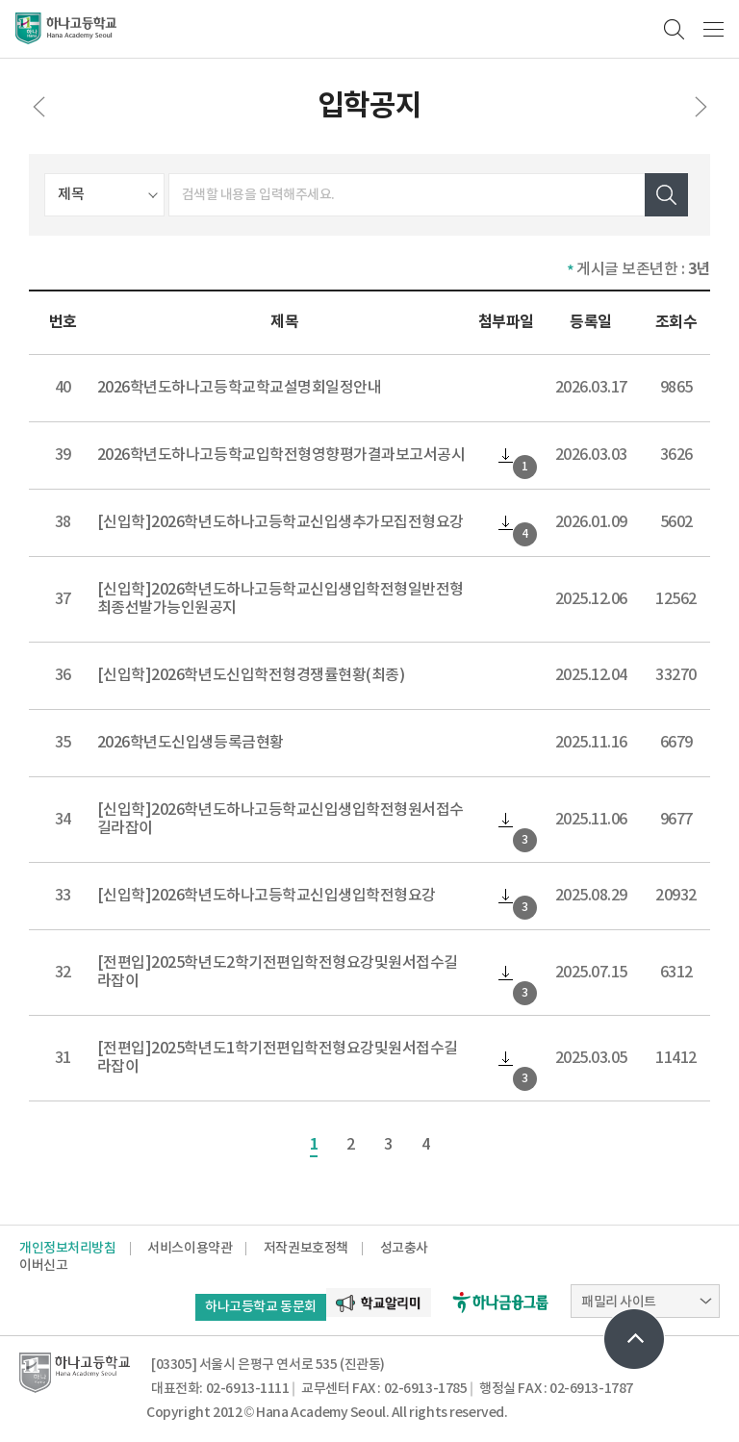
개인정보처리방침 (67, 1248)
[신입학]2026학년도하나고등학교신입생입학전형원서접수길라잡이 (280, 819)
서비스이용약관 (189, 1248)
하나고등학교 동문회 (261, 1307)
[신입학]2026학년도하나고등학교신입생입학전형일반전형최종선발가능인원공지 (280, 599)
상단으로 (634, 1339)
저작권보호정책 (306, 1248)
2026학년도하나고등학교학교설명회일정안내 (239, 387)
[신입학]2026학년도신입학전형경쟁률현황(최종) (251, 675)
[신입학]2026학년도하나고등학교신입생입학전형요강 (266, 895)
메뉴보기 (713, 29)
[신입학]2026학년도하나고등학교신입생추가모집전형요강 (280, 522)
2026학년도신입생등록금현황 (190, 742)
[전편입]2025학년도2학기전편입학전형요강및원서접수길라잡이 (277, 972)
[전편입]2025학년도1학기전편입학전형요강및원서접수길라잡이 (277, 1057)
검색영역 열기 (674, 29)
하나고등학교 (65, 28)
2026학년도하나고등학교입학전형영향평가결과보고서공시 (281, 455)
